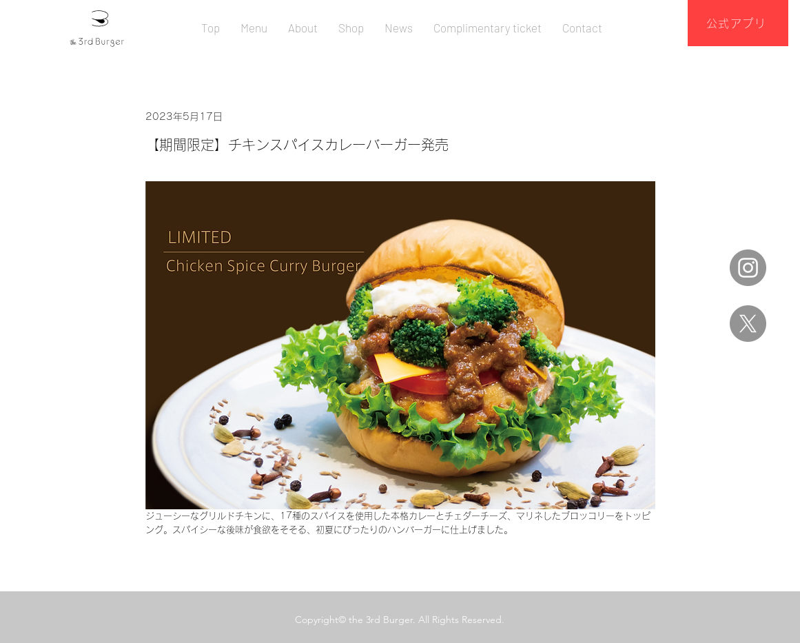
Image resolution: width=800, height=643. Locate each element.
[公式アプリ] (738, 23)
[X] (748, 323)
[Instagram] (748, 267)
